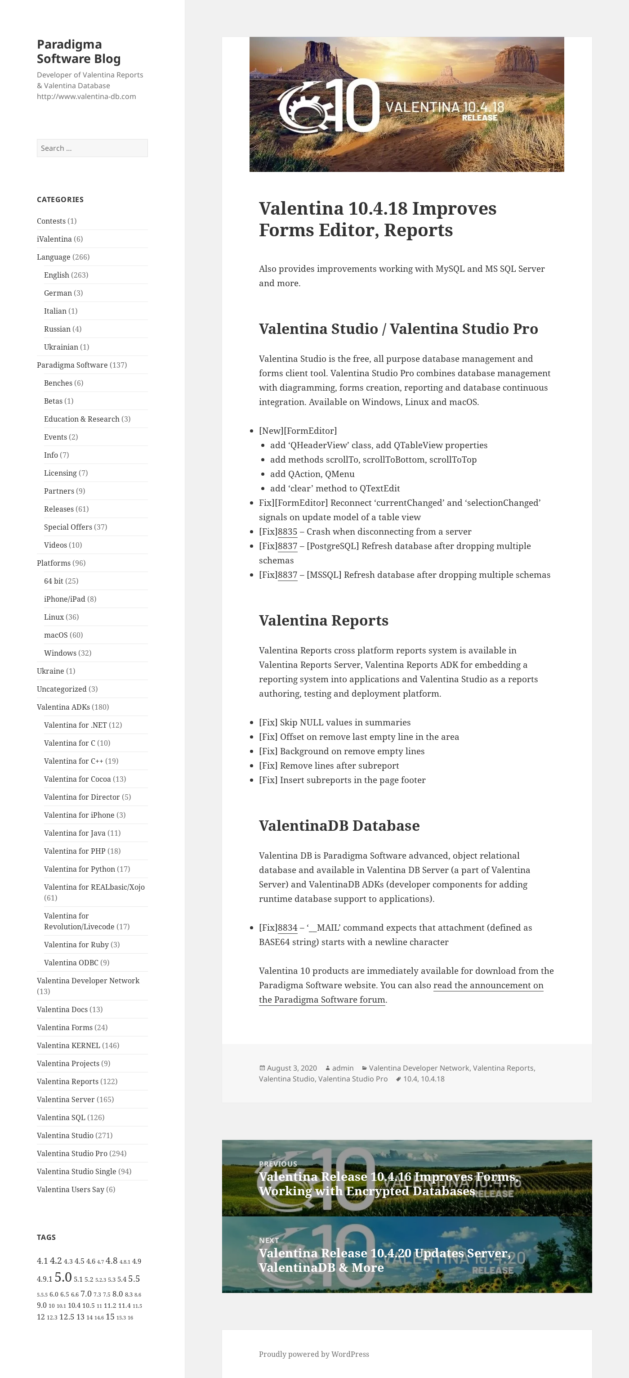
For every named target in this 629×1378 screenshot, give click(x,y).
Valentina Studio (65, 1135)
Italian (55, 311)
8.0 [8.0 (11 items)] (117, 1293)
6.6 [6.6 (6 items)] (75, 1294)
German (58, 293)
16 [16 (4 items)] (130, 1318)
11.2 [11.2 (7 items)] (110, 1305)
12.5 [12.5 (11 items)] (67, 1316)
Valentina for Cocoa (77, 779)
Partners (59, 491)
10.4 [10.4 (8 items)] (74, 1305)
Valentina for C (69, 743)
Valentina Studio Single (76, 1171)
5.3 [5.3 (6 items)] (112, 1279)
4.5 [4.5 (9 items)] (80, 1261)
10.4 (410, 1079)
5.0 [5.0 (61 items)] (63, 1277)
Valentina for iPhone (79, 815)
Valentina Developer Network (88, 981)
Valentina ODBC (71, 963)
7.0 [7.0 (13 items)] (86, 1293)
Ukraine (50, 671)
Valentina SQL (61, 1117)
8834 (288, 927)
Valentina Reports (67, 1081)
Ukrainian (61, 347)
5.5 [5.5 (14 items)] (134, 1278)
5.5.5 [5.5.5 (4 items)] (42, 1295)
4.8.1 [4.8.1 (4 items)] (125, 1262)
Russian (57, 329)
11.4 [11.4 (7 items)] (124, 1305)
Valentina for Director (82, 797)
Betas (53, 401)
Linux (54, 617)
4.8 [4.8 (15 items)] (112, 1260)
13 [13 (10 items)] (80, 1316)
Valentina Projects (68, 1063)
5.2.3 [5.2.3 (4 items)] (100, 1280)
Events (55, 437)
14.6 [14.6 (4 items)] (99, 1318)
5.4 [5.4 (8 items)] (121, 1278)
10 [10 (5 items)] (52, 1306)
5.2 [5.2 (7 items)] (89, 1279)
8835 (288, 531)
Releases (59, 509)
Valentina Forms (65, 1027)
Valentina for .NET (75, 725)
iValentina (54, 239)
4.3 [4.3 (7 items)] (68, 1261)
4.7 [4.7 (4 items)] (100, 1262)
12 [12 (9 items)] (41, 1317)
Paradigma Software (72, 365)
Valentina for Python (79, 869)
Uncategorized (62, 689)
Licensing (60, 473)
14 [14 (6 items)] (89, 1317)
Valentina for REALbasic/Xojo (94, 887)
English (56, 275)
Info (51, 455)
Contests (51, 221)
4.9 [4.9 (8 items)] (136, 1260)
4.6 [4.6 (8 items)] (90, 1260)
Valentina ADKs (63, 707)
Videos (55, 545)
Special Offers (68, 527)
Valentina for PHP (75, 851)
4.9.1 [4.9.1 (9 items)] (45, 1279)
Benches (58, 383)
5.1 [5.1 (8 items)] (78, 1278)
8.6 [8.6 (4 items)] (137, 1295)
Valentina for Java (75, 833)
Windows (60, 653)
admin (343, 1068)
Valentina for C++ (73, 761)
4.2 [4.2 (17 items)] (56, 1260)
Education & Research (82, 419)
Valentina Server (66, 1099)
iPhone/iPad (64, 599)
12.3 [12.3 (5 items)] (52, 1317)
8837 (288, 546)
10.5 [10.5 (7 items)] (88, 1305)
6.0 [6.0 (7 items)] (53, 1294)
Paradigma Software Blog (79, 51)
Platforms (54, 563)
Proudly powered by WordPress (314, 1354)
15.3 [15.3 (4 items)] (121, 1318)
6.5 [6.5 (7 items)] (64, 1294)
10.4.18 (433, 1079)
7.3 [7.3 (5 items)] (97, 1294)
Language (54, 257)
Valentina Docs (62, 1009)
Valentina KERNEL (68, 1045)
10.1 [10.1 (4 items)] (61, 1306)
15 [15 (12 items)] (110, 1316)
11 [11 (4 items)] (99, 1306)
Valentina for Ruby (76, 945)
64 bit (53, 581)
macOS (56, 635)
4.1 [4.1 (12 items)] (42, 1260)
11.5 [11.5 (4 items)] (137, 1306)
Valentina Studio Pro (72, 1153)
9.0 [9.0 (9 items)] (42, 1305)
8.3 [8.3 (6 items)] (129, 1294)
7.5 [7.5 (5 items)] (107, 1294)
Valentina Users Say (70, 1189)
